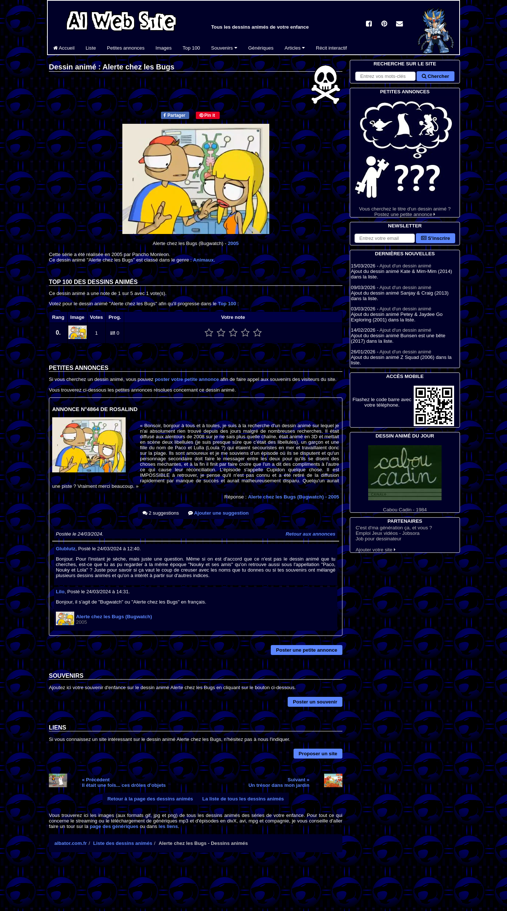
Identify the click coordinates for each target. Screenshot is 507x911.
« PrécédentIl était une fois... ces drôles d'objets (124, 782)
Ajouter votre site (376, 549)
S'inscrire (435, 238)
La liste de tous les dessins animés (243, 799)
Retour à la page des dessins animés (150, 799)
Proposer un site (318, 753)
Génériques (261, 48)
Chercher (435, 76)
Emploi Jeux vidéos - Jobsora (388, 533)
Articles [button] (294, 48)
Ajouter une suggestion (218, 513)
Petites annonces (125, 48)
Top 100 (191, 48)
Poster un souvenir (315, 702)
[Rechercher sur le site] (385, 76)
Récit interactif (331, 48)
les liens (168, 826)
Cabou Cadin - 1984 (405, 478)
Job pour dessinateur (378, 538)
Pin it (207, 115)
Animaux (203, 260)
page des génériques (114, 826)
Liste (91, 48)
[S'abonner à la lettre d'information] (385, 238)
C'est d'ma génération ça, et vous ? (394, 527)
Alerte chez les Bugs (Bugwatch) (293, 497)
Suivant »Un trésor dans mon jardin (278, 782)
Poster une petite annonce (306, 650)
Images (163, 48)
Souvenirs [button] (224, 48)
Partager (174, 115)
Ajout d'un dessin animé (405, 266)
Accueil (64, 48)
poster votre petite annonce (187, 379)
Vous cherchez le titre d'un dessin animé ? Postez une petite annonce (405, 156)
